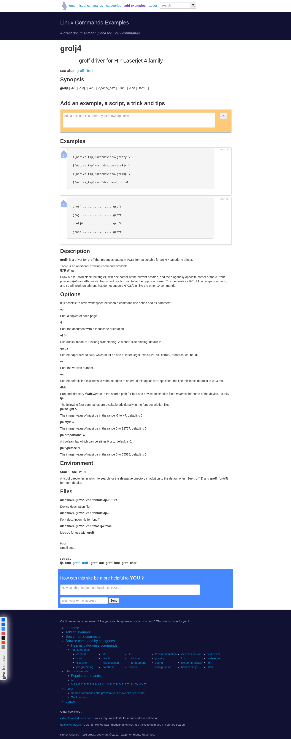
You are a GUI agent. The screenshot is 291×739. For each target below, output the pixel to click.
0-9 (73, 684)
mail (210, 667)
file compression (191, 662)
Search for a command (83, 636)
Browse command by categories (90, 641)
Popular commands (86, 676)
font (209, 662)
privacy (159, 658)
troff (90, 71)
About (69, 688)
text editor (213, 654)
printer (133, 667)
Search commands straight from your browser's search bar (108, 693)
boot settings (189, 667)
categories (113, 5)
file (104, 654)
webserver (214, 658)
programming (84, 667)
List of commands (77, 671)
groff (81, 71)
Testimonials (79, 697)
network (81, 654)
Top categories (80, 649)
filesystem (82, 662)
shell (79, 658)
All (73, 680)
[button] (223, 116)
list (91, 5)
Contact (71, 701)
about (153, 5)
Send (113, 600)
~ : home (72, 628)
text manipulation (166, 654)
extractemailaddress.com (76, 718)
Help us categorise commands (94, 645)
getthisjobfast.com (71, 724)
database (108, 667)
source (224, 149)
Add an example (78, 632)
